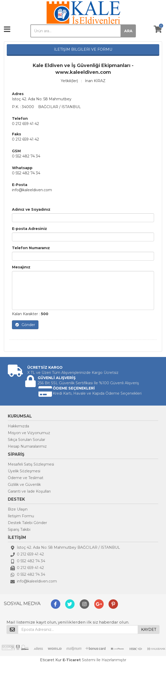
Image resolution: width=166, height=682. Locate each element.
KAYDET (148, 629)
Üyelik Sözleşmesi (24, 471)
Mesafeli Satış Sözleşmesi (31, 464)
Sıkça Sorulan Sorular (26, 439)
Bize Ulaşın (18, 509)
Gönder (25, 324)
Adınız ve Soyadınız (31, 209)
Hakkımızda (18, 426)
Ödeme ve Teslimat (25, 477)
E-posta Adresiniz (29, 228)
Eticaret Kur (51, 660)
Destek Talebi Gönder (27, 522)
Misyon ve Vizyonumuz (29, 433)
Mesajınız (21, 267)
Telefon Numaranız (31, 248)
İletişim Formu (21, 516)
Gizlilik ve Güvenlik (24, 484)
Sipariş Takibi (19, 529)
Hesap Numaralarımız (27, 446)
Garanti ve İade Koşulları (29, 491)
